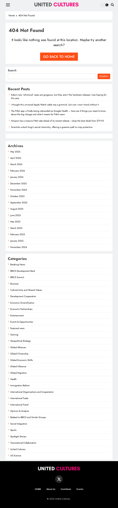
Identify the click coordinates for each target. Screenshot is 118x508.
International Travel (19, 404)
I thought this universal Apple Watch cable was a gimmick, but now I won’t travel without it (55, 104)
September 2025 (18, 202)
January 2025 (16, 241)
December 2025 (18, 183)
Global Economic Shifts (21, 360)
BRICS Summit (17, 277)
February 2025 (17, 234)
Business (14, 283)
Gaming (14, 334)
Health (13, 379)
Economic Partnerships (21, 309)
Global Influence (18, 366)
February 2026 (17, 170)
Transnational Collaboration (23, 443)
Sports (13, 430)
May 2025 (15, 221)
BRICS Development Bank (22, 271)
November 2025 (18, 190)
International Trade (19, 398)
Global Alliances (18, 347)
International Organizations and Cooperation (32, 392)
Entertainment (17, 315)
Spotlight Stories (18, 436)
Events (80, 489)
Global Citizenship (19, 353)
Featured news (17, 328)
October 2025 (17, 196)
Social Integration (18, 423)
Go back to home (59, 56)
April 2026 (15, 158)
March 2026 (16, 164)
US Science (15, 455)
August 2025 (16, 209)
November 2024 (18, 247)
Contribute (66, 489)
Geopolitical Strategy (20, 341)
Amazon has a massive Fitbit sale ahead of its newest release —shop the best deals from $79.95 (57, 121)
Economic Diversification (22, 302)
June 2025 (15, 215)
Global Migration (18, 373)
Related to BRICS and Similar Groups (28, 417)
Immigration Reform (20, 385)
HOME (38, 489)
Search (12, 70)
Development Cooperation (23, 296)
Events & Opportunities (21, 322)
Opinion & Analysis (19, 411)
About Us (50, 489)
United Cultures (17, 449)
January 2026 (17, 177)
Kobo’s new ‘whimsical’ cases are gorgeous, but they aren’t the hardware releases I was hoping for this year (58, 96)
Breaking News (17, 264)
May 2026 (15, 151)
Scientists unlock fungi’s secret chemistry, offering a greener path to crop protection (52, 127)
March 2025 (16, 228)
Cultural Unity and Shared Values (26, 290)
